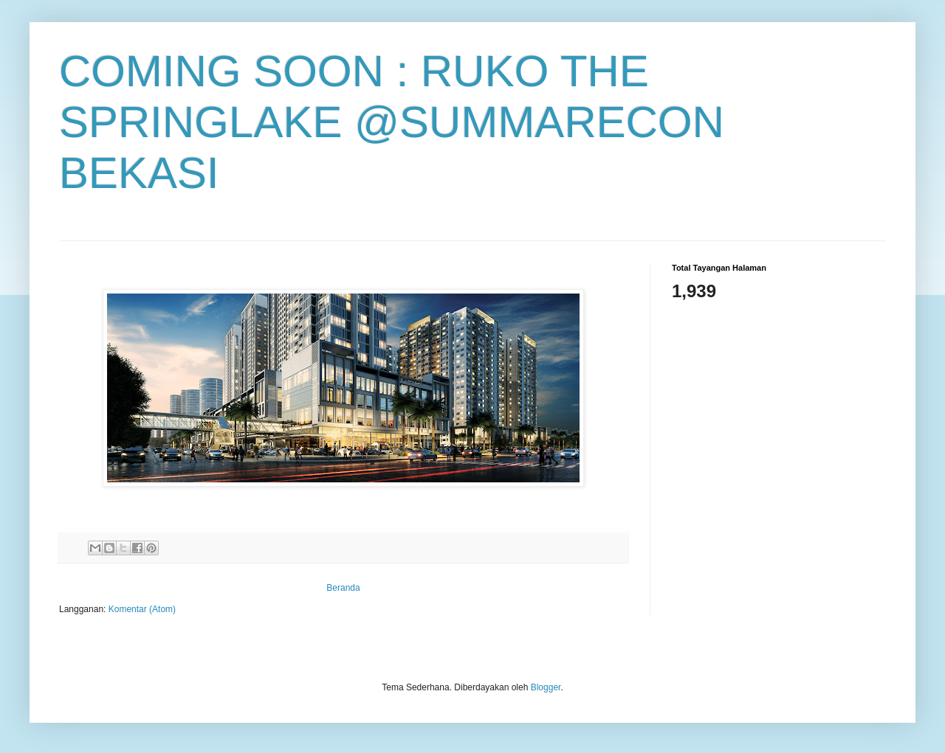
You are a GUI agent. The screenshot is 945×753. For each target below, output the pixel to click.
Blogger (546, 687)
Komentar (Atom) (142, 609)
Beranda (343, 588)
